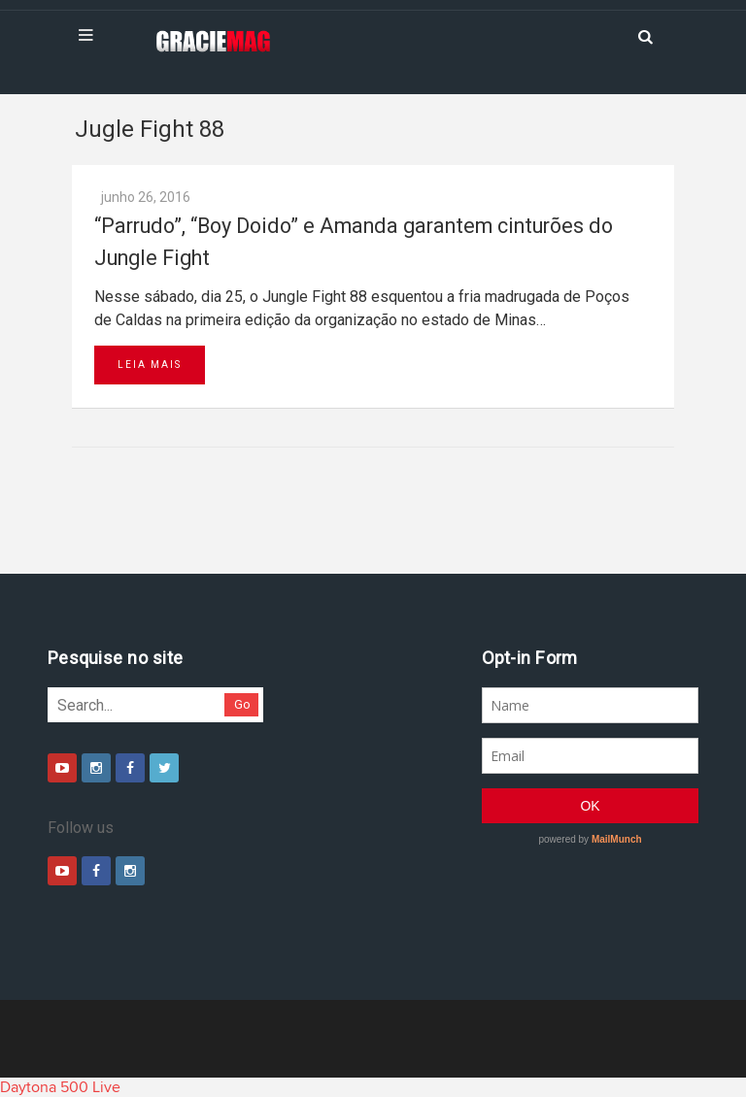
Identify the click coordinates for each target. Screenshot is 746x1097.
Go (242, 704)
